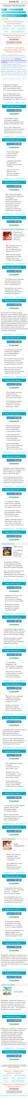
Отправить (13, 110)
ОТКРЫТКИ (5, 28)
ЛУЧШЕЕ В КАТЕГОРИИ (19, 26)
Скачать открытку (20, 102)
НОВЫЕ (6, 31)
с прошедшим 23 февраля (14, 42)
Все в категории (14, 39)
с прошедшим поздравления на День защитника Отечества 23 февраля (13, 60)
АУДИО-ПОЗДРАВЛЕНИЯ (18, 31)
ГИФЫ (12, 28)
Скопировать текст (8, 102)
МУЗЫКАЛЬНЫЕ (21, 28)
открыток (7, 26)
